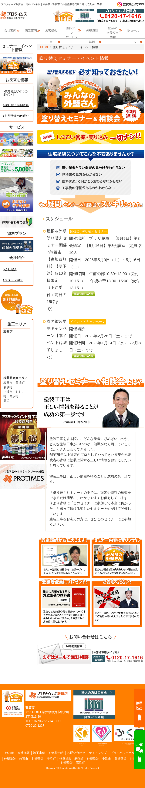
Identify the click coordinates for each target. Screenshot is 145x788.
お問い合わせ (76, 752)
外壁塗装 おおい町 (128, 758)
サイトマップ (98, 752)
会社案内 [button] (10, 30)
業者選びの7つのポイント (15, 93)
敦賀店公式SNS (133, 4)
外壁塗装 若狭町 (71, 758)
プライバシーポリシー (125, 752)
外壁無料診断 (92, 32)
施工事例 (39, 752)
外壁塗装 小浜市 (99, 758)
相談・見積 (139, 708)
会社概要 (24, 752)
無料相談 (139, 749)
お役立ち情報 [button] (112, 31)
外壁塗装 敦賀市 (16, 758)
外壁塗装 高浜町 (73, 762)
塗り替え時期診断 (17, 105)
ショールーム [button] (133, 32)
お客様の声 (51, 32)
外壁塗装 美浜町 (44, 758)
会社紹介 (11, 269)
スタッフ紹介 (14, 280)
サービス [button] (72, 31)
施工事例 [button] (31, 30)
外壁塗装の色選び (17, 116)
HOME (44, 47)
